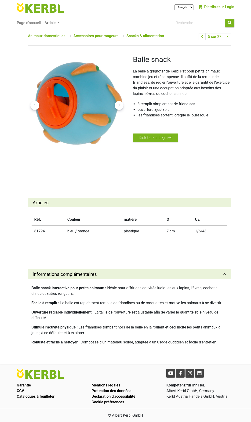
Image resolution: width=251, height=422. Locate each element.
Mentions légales (105, 385)
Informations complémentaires (65, 274)
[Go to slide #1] (52, 171)
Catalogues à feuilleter (36, 396)
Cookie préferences (107, 402)
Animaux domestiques (46, 36)
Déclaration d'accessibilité (113, 396)
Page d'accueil (29, 23)
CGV (20, 391)
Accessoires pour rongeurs (96, 36)
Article (50, 23)
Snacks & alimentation (145, 36)
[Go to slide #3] (101, 171)
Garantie (24, 385)
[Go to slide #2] (77, 171)
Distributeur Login (216, 7)
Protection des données (111, 391)
